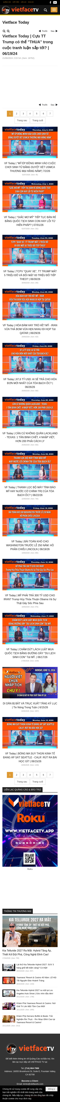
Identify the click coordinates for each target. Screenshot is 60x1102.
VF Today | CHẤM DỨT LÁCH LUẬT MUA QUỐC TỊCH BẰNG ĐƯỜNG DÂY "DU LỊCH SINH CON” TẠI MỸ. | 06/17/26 (30, 653)
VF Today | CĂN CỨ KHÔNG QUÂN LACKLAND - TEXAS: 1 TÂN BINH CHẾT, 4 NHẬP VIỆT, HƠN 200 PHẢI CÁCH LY (30, 437)
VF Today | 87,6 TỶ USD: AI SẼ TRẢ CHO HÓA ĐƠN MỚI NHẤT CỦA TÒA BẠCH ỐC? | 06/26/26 (30, 383)
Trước (45, 31)
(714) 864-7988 (32, 1068)
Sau (52, 31)
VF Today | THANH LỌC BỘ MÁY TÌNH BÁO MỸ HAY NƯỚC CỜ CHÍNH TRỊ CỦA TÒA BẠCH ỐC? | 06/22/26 (30, 491)
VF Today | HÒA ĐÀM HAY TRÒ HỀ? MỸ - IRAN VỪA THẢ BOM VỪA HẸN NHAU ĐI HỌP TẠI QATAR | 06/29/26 (30, 329)
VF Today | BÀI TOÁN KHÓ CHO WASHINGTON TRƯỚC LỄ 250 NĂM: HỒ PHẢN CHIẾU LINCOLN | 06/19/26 (30, 545)
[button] (54, 9)
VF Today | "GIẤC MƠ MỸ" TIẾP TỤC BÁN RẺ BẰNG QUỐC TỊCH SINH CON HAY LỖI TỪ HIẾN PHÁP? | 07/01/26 (30, 221)
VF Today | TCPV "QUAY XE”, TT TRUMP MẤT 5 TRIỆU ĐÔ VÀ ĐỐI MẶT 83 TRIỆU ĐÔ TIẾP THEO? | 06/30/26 (30, 275)
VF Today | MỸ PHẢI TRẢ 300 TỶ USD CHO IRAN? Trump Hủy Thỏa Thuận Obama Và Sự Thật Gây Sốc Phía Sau (30, 599)
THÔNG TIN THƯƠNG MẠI (17, 911)
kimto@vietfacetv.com (33, 1084)
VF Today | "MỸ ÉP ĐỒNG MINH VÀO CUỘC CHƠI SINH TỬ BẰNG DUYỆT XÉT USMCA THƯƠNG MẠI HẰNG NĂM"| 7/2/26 (30, 167)
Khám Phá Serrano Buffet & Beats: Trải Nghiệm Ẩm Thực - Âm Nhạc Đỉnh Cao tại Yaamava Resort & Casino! (35, 1019)
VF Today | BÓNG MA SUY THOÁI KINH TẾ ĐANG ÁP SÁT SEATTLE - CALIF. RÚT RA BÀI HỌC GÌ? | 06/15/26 (30, 757)
